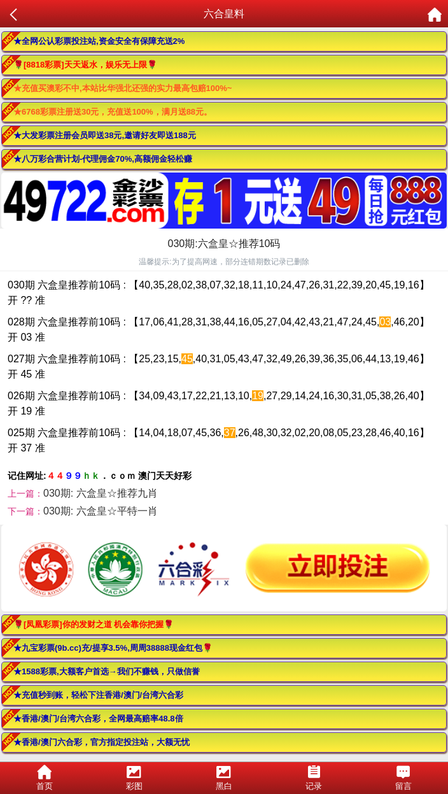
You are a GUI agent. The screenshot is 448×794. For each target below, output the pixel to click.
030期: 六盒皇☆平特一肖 (100, 511)
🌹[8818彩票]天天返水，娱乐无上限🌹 (85, 64)
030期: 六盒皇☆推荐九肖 (100, 493)
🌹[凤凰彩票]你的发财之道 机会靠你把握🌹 (93, 624)
